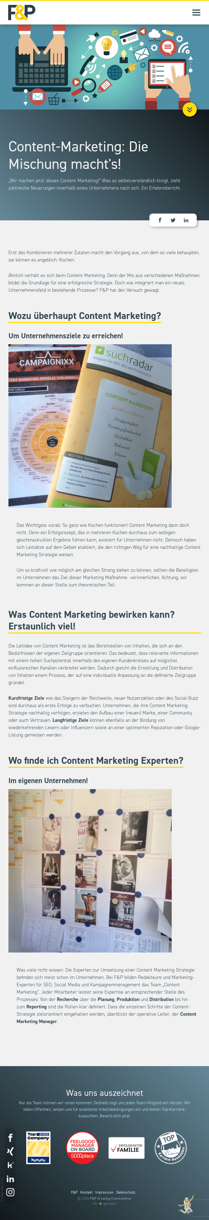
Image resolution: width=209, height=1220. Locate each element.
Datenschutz (125, 1192)
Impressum (104, 1192)
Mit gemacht (104, 1204)
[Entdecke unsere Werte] (186, 1204)
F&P (74, 1192)
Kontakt (86, 1192)
